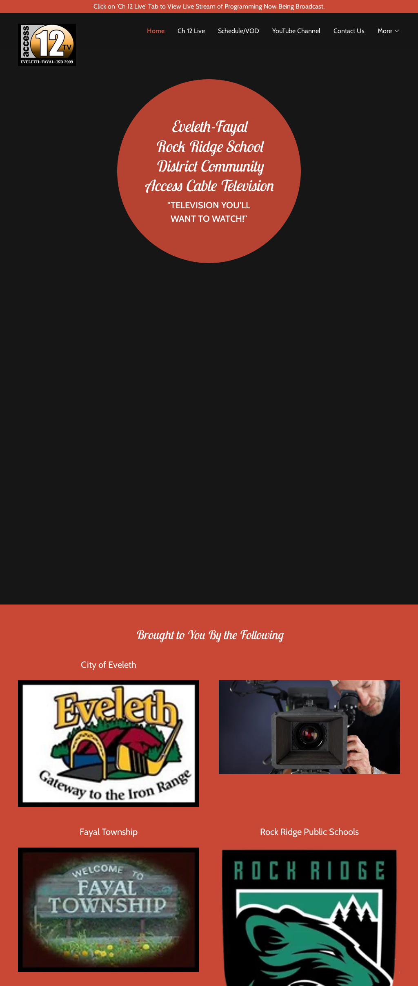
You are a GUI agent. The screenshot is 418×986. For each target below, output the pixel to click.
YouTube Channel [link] (296, 31)
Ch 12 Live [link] (191, 31)
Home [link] (156, 31)
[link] (65, 27)
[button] (389, 31)
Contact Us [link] (349, 31)
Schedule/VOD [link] (238, 31)
